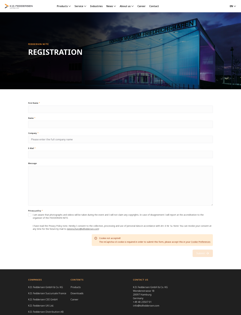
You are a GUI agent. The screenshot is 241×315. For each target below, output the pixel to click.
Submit (202, 253)
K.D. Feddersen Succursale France (47, 293)
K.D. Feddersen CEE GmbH (43, 299)
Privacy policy (35, 210)
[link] (64, 6)
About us (125, 6)
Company (33, 133)
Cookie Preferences (200, 241)
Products (62, 6)
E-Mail (32, 148)
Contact (154, 6)
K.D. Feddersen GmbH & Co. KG (45, 287)
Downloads (77, 293)
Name (31, 118)
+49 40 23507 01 (142, 302)
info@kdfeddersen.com (146, 305)
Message (32, 163)
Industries (96, 6)
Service (79, 6)
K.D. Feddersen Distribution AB (46, 311)
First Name (34, 103)
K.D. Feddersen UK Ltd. (41, 305)
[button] (233, 6)
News (109, 6)
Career (141, 6)
